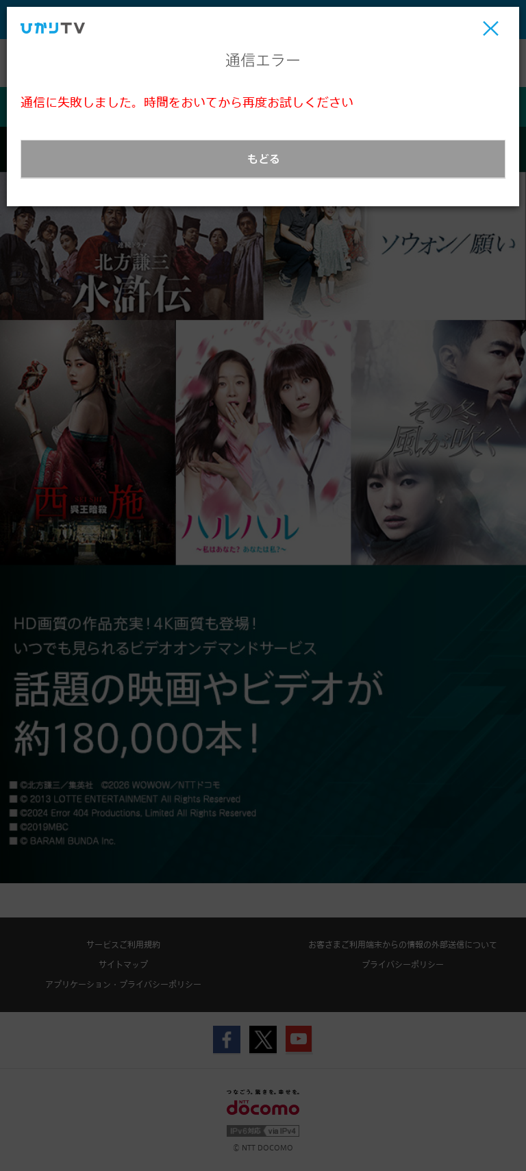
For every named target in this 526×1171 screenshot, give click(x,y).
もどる (263, 158)
